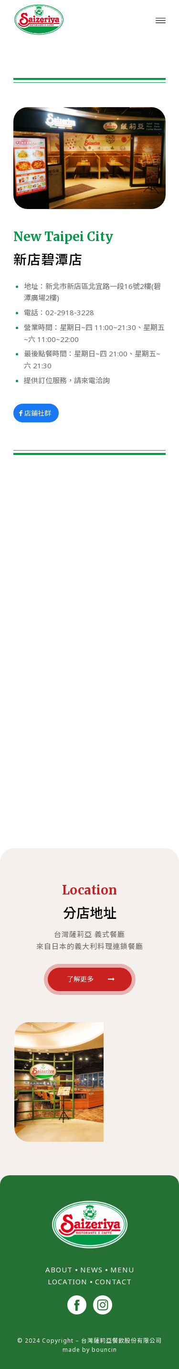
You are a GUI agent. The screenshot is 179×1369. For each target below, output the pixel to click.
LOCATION (67, 1281)
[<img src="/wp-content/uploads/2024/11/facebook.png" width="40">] (76, 1306)
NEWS (91, 1269)
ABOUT (59, 1269)
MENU (122, 1269)
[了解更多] (90, 979)
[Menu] (161, 19)
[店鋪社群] (36, 413)
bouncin (104, 1350)
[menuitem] (161, 19)
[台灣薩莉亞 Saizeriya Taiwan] (74, 19)
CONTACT (113, 1281)
